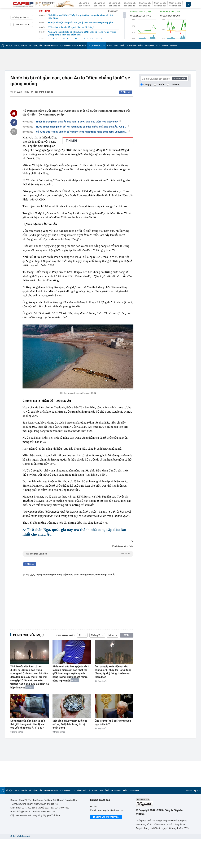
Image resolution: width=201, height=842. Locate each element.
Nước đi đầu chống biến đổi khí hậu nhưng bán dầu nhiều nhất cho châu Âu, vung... (82, 126)
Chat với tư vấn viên (106, 817)
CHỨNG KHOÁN (20, 46)
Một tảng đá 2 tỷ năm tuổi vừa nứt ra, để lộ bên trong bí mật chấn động (70, 724)
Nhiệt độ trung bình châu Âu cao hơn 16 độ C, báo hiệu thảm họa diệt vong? (78, 121)
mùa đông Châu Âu (105, 574)
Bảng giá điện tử (20, 17)
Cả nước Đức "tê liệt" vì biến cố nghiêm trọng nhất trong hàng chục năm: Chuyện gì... (83, 131)
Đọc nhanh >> (114, 11)
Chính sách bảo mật (20, 836)
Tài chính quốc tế (44, 92)
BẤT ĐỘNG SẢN (35, 46)
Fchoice (173, 46)
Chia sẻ (126, 92)
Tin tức (161, 84)
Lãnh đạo (175, 84)
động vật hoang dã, (46, 574)
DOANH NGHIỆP (51, 46)
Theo (78, 553)
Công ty (147, 84)
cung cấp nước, (65, 574)
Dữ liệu (165, 46)
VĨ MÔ (109, 46)
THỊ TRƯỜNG (131, 46)
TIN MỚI (71, 140)
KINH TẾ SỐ (119, 46)
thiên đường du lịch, (84, 574)
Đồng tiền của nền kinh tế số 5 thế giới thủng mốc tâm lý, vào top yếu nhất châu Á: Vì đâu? (28, 724)
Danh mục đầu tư (20, 24)
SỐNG (140, 46)
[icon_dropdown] (188, 4)
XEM (126, 635)
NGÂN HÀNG (65, 46)
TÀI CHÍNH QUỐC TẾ (96, 46)
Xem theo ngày (65, 635)
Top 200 (196, 791)
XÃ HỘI (9, 46)
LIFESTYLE (149, 46)
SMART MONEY (79, 46)
